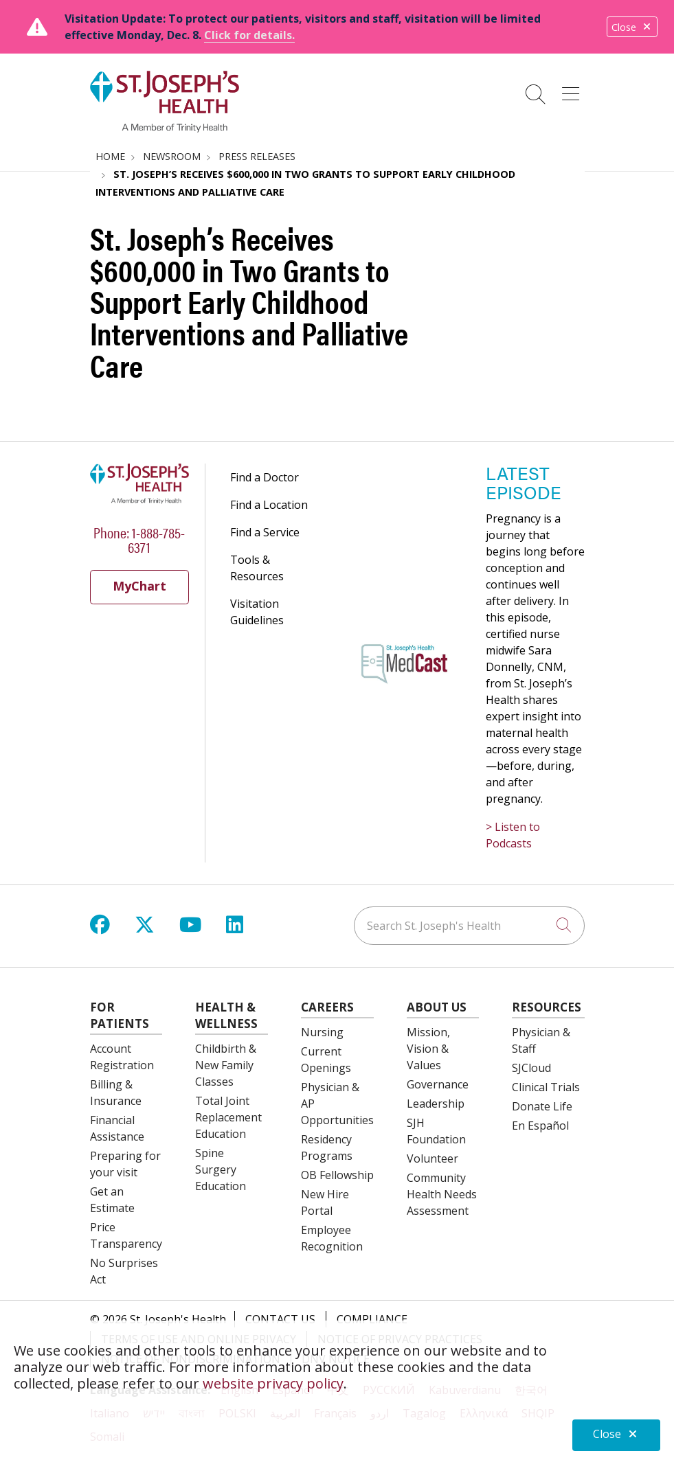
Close (632, 27)
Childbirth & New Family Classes (225, 1065)
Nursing (322, 1032)
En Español (540, 1125)
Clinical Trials (546, 1087)
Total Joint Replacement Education (228, 1117)
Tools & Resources (257, 568)
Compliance (372, 1319)
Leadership (435, 1103)
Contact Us (280, 1319)
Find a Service (265, 532)
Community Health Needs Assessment (442, 1194)
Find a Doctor (264, 477)
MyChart (139, 586)
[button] (573, 89)
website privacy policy (273, 1383)
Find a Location (269, 504)
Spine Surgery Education (220, 1169)
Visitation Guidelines (257, 612)
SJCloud (531, 1067)
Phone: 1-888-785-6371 (139, 539)
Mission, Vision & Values (428, 1049)
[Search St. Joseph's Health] (469, 925)
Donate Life (542, 1106)
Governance (438, 1084)
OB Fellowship (337, 1175)
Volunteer (432, 1158)
